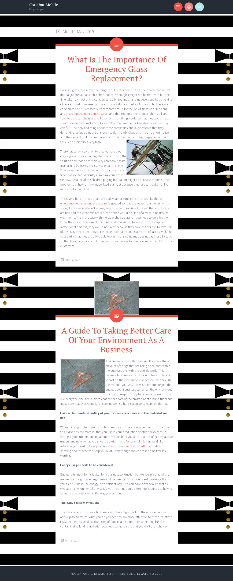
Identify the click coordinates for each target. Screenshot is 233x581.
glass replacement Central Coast (87, 114)
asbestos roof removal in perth (126, 446)
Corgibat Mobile (43, 5)
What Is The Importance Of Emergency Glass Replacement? (116, 69)
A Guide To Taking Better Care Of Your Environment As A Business (116, 340)
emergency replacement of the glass (84, 203)
